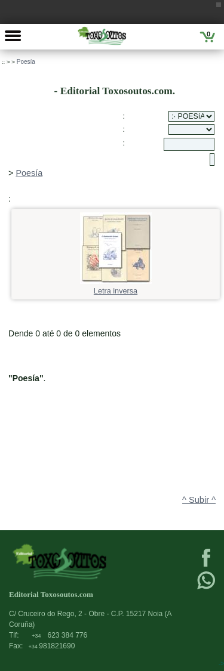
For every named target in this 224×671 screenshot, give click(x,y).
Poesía (26, 61)
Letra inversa (116, 287)
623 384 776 (59, 635)
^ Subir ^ (199, 500)
